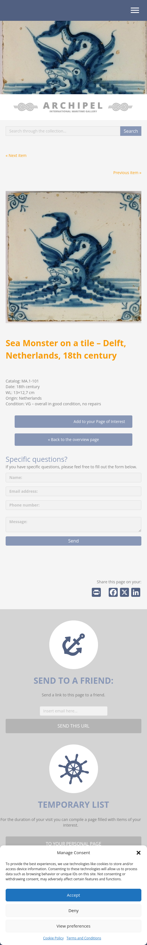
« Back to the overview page (73, 439)
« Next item (16, 155)
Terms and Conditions (83, 938)
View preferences (73, 926)
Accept (73, 895)
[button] (138, 853)
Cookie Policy (53, 938)
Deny (73, 910)
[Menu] (134, 10)
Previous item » (127, 172)
